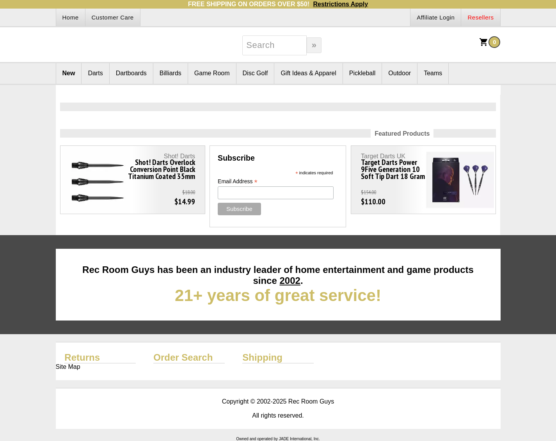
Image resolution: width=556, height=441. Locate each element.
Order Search (183, 357)
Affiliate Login (436, 17)
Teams (433, 73)
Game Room (212, 73)
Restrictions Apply (340, 4)
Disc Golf (255, 73)
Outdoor (399, 73)
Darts (95, 73)
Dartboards (131, 73)
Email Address (238, 181)
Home (70, 17)
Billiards (170, 73)
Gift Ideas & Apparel (308, 73)
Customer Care (113, 17)
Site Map (68, 366)
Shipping (262, 357)
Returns (82, 357)
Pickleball (362, 73)
